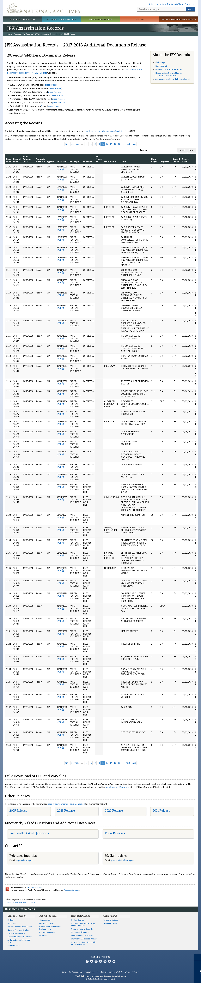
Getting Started (77, 920)
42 (90, 143)
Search (190, 9)
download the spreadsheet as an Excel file (104, 131)
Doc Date (61, 161)
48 (115, 143)
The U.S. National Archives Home (43, 8)
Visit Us (139, 19)
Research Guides (80, 915)
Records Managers (47, 932)
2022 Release (114, 810)
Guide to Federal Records (82, 929)
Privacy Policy (89, 972)
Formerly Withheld (40, 160)
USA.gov (135, 972)
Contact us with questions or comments (21, 902)
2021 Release (161, 810)
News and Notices (110, 920)
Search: (143, 149)
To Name (99, 159)
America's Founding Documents (178, 19)
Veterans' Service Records (61, 19)
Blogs (109, 961)
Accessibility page (71, 890)
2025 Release (18, 810)
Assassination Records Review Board (172, 79)
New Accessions (110, 923)
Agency (50, 161)
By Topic (11, 920)
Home (9, 34)
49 (119, 143)
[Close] (197, 957)
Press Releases (115, 833)
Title (123, 161)
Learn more (176, 978)
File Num (87, 161)
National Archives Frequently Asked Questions (83, 924)
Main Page (160, 62)
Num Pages (154, 160)
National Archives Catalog (18, 930)
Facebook (87, 961)
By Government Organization (20, 926)
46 (107, 143)
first (67, 143)
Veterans (43, 935)
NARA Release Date (27, 159)
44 (98, 143)
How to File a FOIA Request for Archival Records (84, 943)
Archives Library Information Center (19, 941)
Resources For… (48, 915)
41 (86, 143)
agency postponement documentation (66, 803)
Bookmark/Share (175, 4)
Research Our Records (22, 19)
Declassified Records (80, 932)
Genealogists (45, 920)
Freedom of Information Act (108, 972)
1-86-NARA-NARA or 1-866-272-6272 (100, 979)
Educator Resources (100, 19)
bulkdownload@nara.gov (117, 787)
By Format (12, 923)
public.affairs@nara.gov (122, 860)
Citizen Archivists (157, 4)
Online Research (17, 915)
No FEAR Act (126, 972)
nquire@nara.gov (24, 860)
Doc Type (74, 161)
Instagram (96, 961)
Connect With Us (100, 957)
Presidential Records (16, 933)
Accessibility (77, 972)
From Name (110, 161)
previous (75, 143)
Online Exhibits (14, 945)
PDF (59, 169)
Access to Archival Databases (20, 936)
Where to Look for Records (82, 935)
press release (51, 84)
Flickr (114, 961)
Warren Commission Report (168, 69)
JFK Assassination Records (46, 34)
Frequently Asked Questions (29, 833)
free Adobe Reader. (37, 887)
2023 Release (66, 810)
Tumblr (100, 961)
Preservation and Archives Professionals (50, 927)
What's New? (110, 915)
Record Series (176, 160)
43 (94, 143)
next (128, 143)
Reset (191, 150)
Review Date (185, 160)
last (134, 143)
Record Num (17, 160)
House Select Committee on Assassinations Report (168, 74)
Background (161, 65)
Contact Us (190, 4)
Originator (165, 161)
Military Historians (46, 923)
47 (111, 143)
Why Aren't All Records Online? (84, 939)
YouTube (105, 961)
